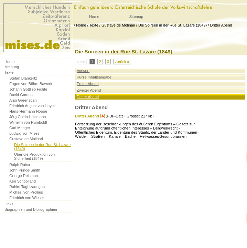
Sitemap (136, 16)
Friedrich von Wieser (26, 198)
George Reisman (23, 176)
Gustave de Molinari (118, 25)
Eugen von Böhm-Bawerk (30, 84)
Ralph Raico (19, 165)
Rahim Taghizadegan (27, 187)
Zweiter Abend (89, 90)
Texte (93, 25)
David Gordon (21, 95)
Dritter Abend (221, 25)
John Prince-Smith (24, 170)
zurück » (122, 62)
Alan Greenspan (23, 100)
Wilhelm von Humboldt (28, 122)
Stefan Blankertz (23, 78)
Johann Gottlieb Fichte (28, 89)
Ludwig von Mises (24, 133)
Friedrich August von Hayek (32, 106)
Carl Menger (19, 128)
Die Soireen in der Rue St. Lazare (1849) (172, 25)
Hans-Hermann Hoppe (28, 111)
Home (94, 16)
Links (8, 204)
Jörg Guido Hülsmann (27, 117)
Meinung (11, 67)
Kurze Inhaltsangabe (94, 77)
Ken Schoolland (22, 181)
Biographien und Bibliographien (30, 209)
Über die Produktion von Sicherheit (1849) (34, 156)
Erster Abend (88, 84)
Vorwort (83, 71)
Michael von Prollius (26, 192)
